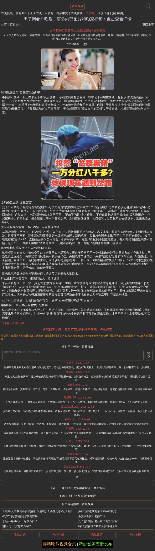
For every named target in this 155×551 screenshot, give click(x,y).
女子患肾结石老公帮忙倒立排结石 (98, 521)
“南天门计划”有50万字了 (16, 526)
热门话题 (118, 13)
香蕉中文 (62, 13)
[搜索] (148, 5)
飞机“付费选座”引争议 (82, 496)
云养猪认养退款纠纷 (13, 323)
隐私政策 (97, 534)
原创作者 (103, 13)
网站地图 (135, 534)
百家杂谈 (15, 24)
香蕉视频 (7, 13)
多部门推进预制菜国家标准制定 (97, 511)
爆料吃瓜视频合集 (59, 544)
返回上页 (148, 24)
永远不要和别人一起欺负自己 (19, 521)
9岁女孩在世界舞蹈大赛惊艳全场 (98, 526)
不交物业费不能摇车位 (91, 516)
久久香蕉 (36, 13)
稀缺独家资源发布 (95, 544)
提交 (148, 354)
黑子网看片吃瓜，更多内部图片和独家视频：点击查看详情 (78, 19)
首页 (4, 24)
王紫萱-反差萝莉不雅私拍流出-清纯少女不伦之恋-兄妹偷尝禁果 (40, 511)
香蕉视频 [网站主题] (77, 6)
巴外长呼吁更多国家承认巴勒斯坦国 (82, 488)
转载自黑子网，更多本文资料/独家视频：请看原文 (77, 329)
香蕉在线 (77, 13)
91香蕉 (90, 13)
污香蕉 (49, 13)
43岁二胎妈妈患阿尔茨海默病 (20, 516)
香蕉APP (21, 13)
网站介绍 (58, 534)
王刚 (85, 44)
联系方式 (20, 534)
